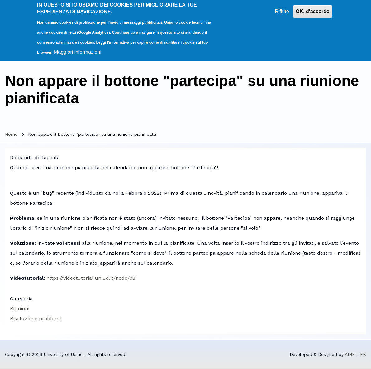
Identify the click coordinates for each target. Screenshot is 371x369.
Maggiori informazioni (77, 49)
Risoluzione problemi (35, 319)
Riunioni (19, 309)
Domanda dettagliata (35, 157)
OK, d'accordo (313, 9)
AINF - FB (355, 354)
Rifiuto (282, 9)
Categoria (21, 299)
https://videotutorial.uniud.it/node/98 (90, 278)
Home (11, 134)
